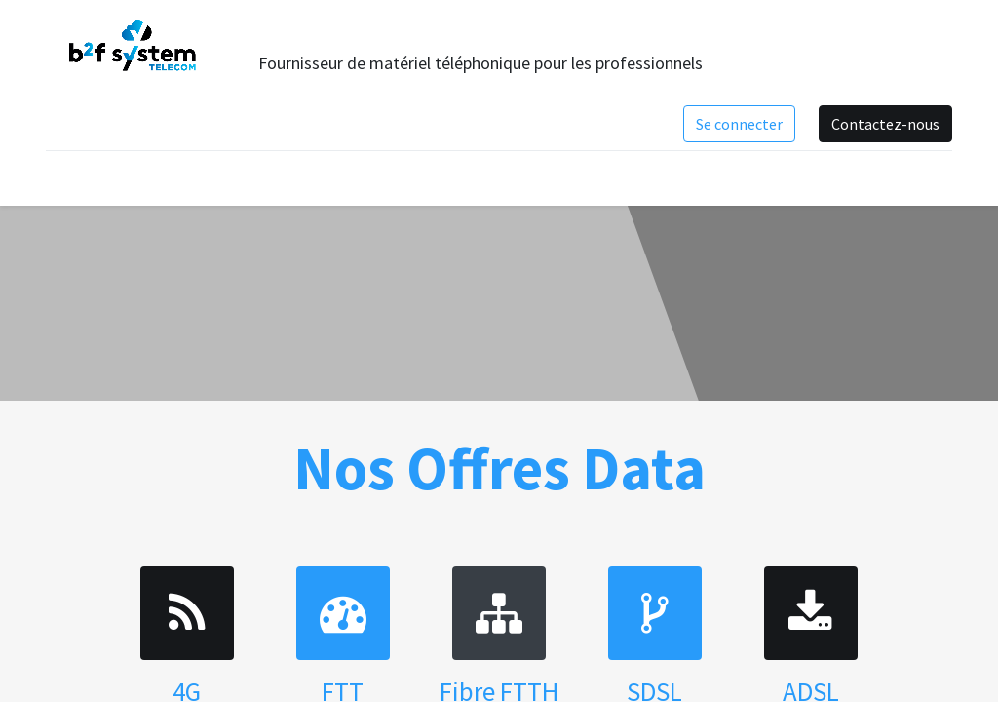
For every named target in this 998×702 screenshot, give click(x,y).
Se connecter (739, 124)
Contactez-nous (885, 124)
